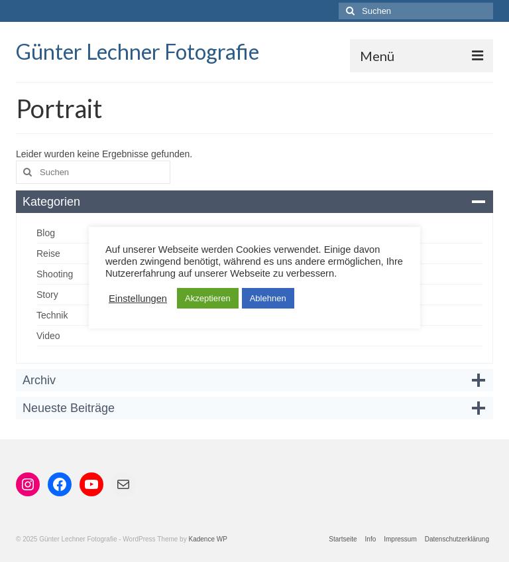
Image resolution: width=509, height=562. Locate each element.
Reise (48, 253)
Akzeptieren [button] (208, 298)
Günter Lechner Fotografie (137, 51)
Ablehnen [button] (268, 298)
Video (48, 335)
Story (47, 294)
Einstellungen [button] (138, 298)
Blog (45, 233)
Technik (52, 315)
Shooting (54, 274)
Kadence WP (207, 539)
